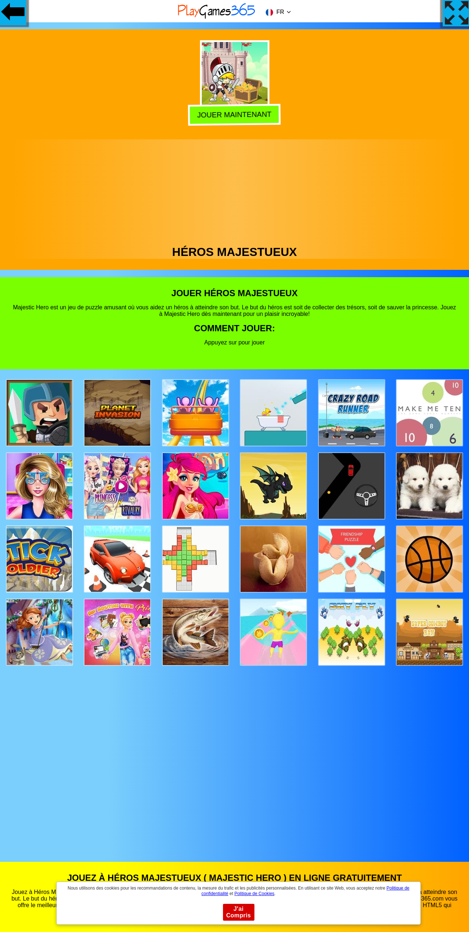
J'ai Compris (238, 912)
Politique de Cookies (254, 893)
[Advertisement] (234, 190)
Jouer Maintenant (235, 115)
